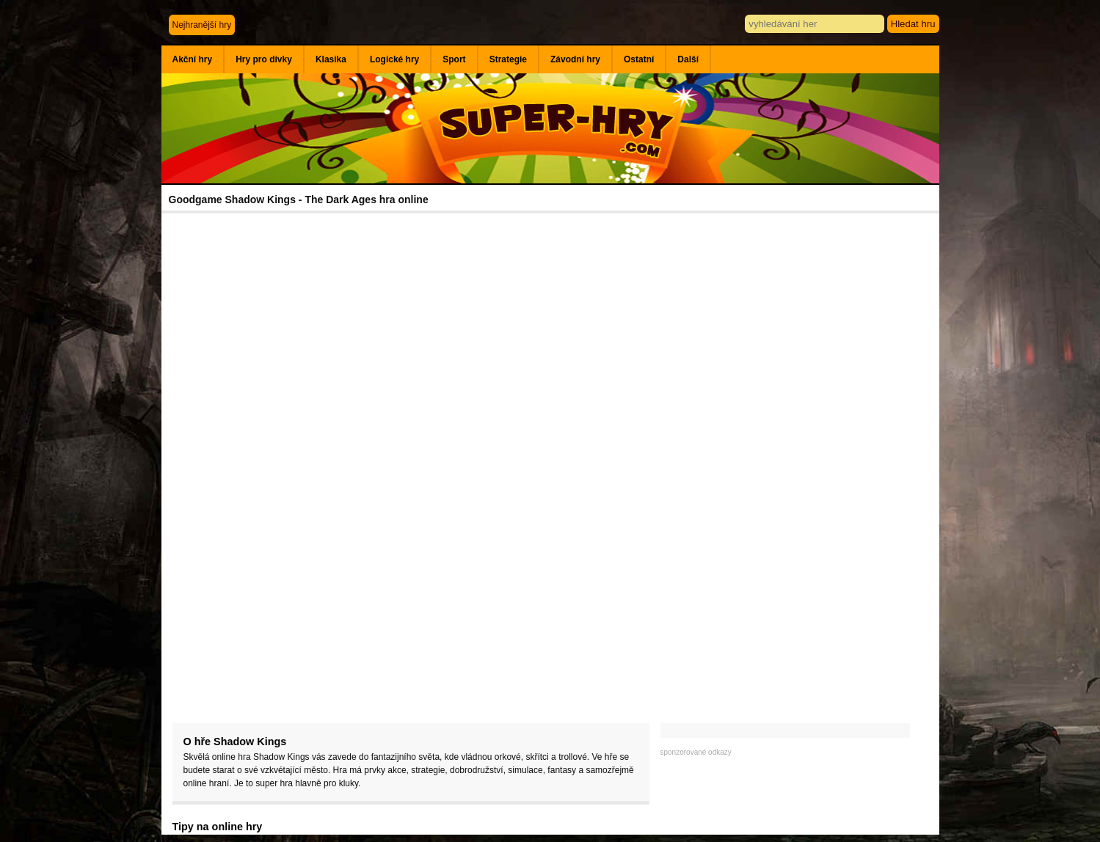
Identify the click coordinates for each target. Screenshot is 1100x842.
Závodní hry (575, 59)
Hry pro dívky (264, 59)
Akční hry (192, 59)
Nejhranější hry (202, 25)
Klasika (331, 59)
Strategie (508, 59)
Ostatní (639, 59)
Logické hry (394, 59)
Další (688, 59)
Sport (453, 59)
